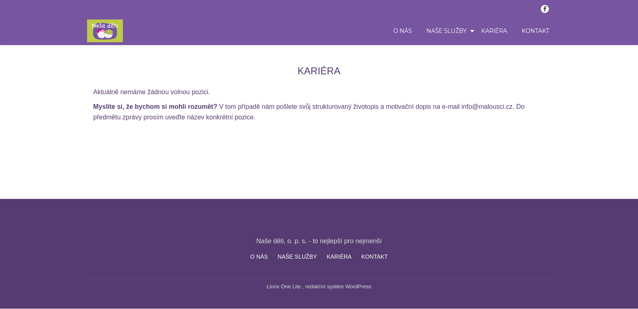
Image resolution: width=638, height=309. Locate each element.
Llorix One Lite (284, 286)
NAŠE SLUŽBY (446, 31)
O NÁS (402, 31)
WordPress (358, 286)
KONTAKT (535, 31)
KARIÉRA (494, 31)
